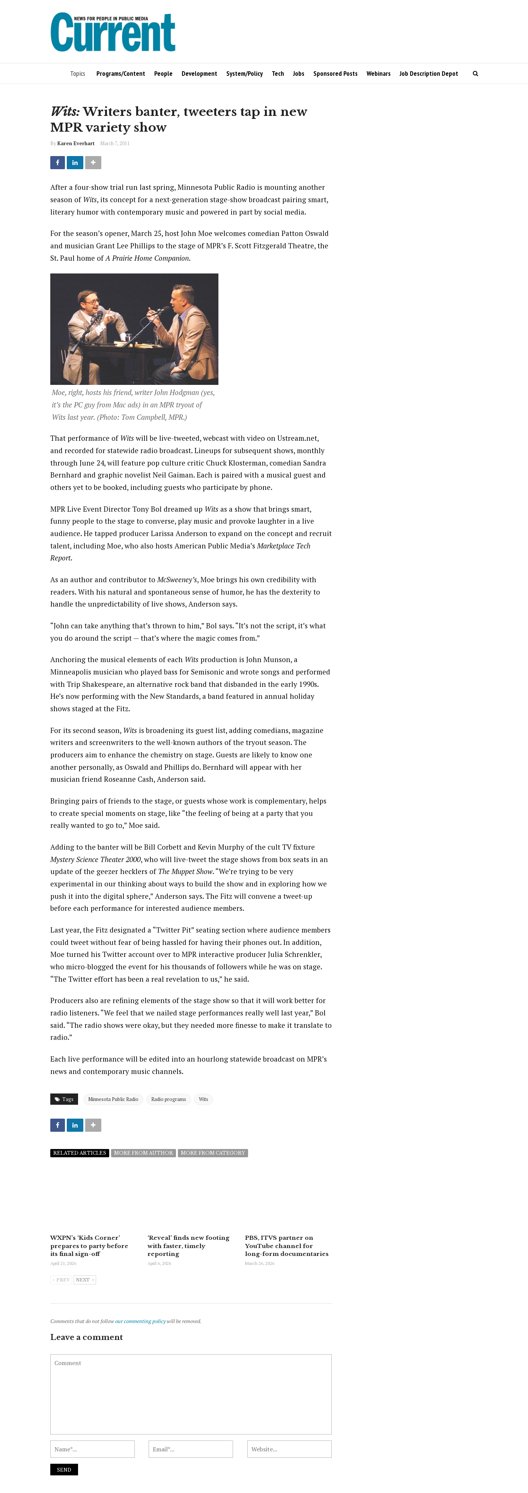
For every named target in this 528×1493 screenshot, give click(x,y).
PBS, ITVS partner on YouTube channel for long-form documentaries (287, 1245)
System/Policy (244, 73)
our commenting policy (140, 1320)
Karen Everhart (76, 143)
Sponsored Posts (335, 73)
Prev (61, 1279)
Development (199, 73)
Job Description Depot (429, 73)
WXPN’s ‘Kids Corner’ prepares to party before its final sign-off (93, 1245)
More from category (213, 1153)
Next (85, 1279)
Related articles (79, 1153)
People (163, 73)
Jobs (298, 73)
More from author (143, 1153)
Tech (278, 73)
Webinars (379, 73)
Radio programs (168, 1099)
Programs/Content (120, 73)
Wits (203, 1099)
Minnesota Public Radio (113, 1099)
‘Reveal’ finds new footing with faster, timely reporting (187, 1245)
